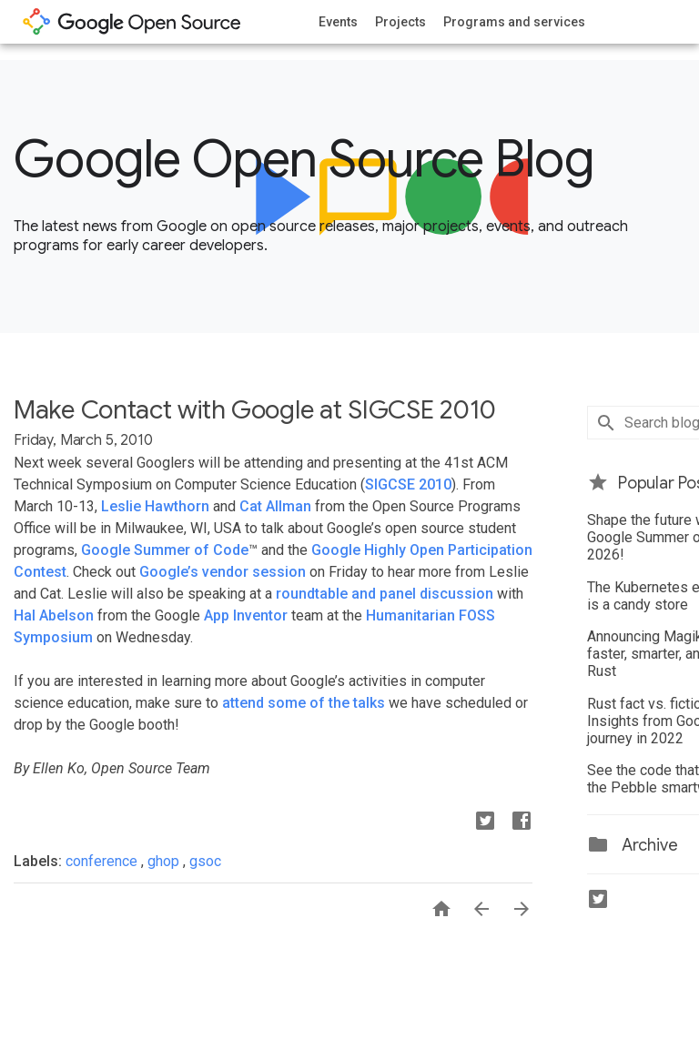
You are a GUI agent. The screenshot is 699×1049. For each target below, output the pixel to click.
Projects (400, 22)
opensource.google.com (132, 21)
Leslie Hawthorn (155, 506)
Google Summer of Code (164, 550)
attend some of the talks (303, 702)
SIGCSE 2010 (408, 484)
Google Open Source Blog (303, 159)
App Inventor (246, 615)
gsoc (205, 861)
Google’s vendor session (222, 571)
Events (338, 22)
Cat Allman (275, 506)
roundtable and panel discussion (384, 593)
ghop (165, 861)
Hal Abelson (54, 615)
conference (103, 861)
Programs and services (514, 22)
